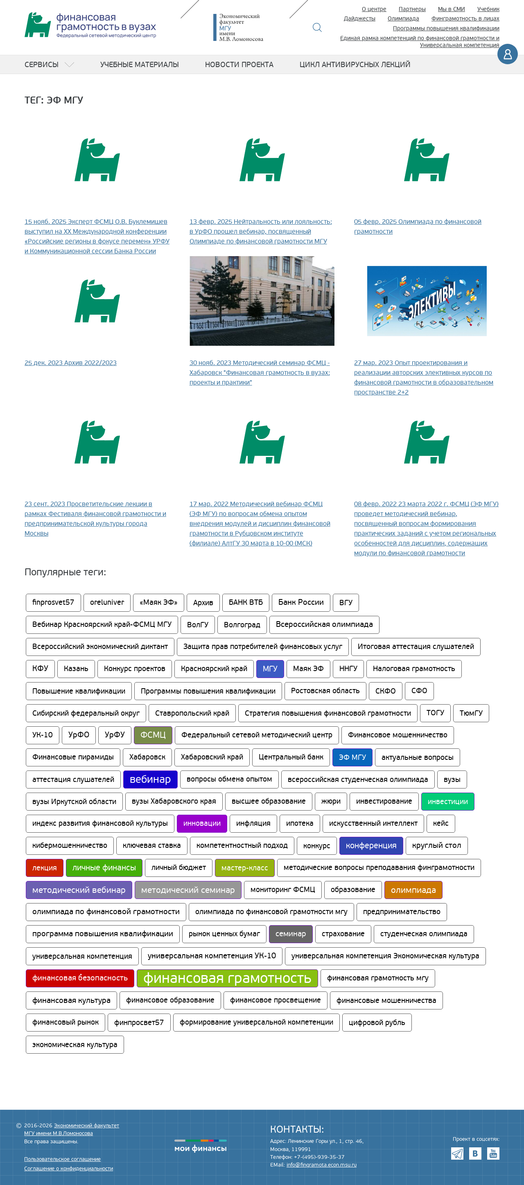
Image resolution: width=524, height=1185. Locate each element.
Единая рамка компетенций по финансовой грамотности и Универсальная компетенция (419, 42)
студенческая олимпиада (424, 934)
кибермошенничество (69, 845)
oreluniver (107, 602)
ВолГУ (197, 624)
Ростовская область (325, 691)
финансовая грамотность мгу (378, 978)
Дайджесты (359, 18)
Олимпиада (403, 18)
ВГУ (345, 602)
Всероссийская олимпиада (324, 624)
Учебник (488, 9)
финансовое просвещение (275, 1000)
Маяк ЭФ (308, 669)
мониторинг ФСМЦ (283, 889)
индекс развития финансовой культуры (100, 823)
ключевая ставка (152, 845)
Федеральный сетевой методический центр (256, 735)
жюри (331, 801)
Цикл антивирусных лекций (355, 64)
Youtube (493, 1153)
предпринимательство (401, 912)
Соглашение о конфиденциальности (68, 1168)
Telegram (457, 1153)
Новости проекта (239, 64)
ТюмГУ (471, 713)
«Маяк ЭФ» (159, 602)
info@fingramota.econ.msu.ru (322, 1165)
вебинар (150, 779)
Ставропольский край (192, 713)
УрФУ (115, 735)
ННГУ (348, 669)
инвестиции (448, 801)
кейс (441, 823)
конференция (371, 846)
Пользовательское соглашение (62, 1159)
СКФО (385, 691)
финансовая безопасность (80, 978)
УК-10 (42, 735)
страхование (343, 934)
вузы (452, 779)
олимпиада (413, 890)
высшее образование (269, 801)
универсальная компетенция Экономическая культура (385, 956)
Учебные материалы (139, 64)
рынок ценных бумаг (224, 934)
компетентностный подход (242, 845)
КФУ (40, 669)
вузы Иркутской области (74, 801)
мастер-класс (244, 867)
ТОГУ (435, 713)
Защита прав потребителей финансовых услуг (262, 646)
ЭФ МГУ (352, 757)
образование (353, 889)
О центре (374, 9)
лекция (44, 867)
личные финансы (104, 868)
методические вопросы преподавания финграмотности (379, 867)
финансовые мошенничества (386, 1000)
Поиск (317, 27)
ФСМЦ (153, 735)
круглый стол (436, 845)
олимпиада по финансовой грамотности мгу (271, 912)
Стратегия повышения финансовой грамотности (328, 713)
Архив (203, 602)
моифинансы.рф (200, 1146)
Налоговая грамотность (414, 669)
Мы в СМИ (451, 9)
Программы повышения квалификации (446, 28)
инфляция (253, 823)
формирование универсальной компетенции (256, 1022)
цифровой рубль (377, 1022)
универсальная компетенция (82, 956)
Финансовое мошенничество (397, 735)
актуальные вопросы (418, 757)
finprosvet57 (53, 602)
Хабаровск (147, 757)
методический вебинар (79, 890)
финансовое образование (170, 1000)
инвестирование (384, 801)
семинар (291, 934)
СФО (419, 691)
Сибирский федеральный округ (86, 713)
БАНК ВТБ (246, 602)
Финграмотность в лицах (465, 18)
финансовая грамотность (227, 978)
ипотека (300, 823)
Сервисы (42, 64)
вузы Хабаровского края (174, 801)
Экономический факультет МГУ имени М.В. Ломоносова (250, 27)
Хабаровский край (212, 757)
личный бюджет (178, 867)
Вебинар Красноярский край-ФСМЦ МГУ (102, 624)
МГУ (270, 669)
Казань (76, 669)
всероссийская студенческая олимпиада (358, 779)
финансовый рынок (65, 1022)
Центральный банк (291, 757)
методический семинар (188, 890)
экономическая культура (74, 1044)
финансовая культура (71, 1000)
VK (475, 1153)
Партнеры (412, 9)
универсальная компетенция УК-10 (212, 956)
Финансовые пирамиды (73, 757)
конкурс (316, 845)
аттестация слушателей (73, 779)
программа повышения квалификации (102, 934)
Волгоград (242, 624)
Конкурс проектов (134, 669)
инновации (202, 823)
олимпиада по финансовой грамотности (106, 912)
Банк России (301, 602)
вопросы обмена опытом (229, 779)
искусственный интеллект (373, 823)
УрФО (78, 735)
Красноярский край (214, 669)
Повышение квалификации (78, 691)
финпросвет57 (139, 1022)
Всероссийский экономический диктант (100, 646)
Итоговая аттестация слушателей (416, 646)
